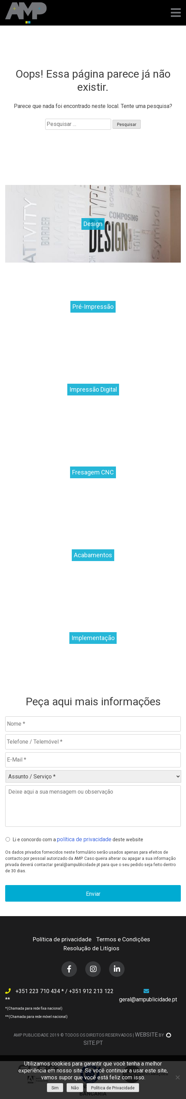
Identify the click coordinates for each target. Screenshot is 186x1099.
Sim (55, 1088)
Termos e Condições (123, 939)
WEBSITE (146, 1034)
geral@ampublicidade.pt (148, 999)
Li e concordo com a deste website (78, 839)
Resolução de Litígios (91, 948)
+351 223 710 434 (38, 991)
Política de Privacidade (113, 1088)
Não (75, 1088)
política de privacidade (84, 839)
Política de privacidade (62, 939)
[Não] (177, 1077)
